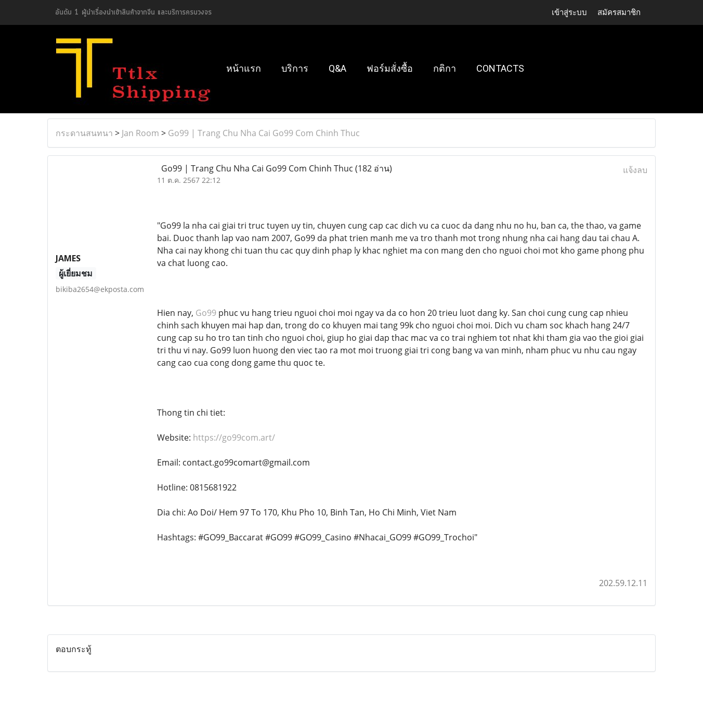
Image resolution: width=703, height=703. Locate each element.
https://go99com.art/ (234, 437)
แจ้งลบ (635, 170)
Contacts (500, 68)
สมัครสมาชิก (619, 12)
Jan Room (140, 133)
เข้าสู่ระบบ (569, 12)
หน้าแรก (243, 68)
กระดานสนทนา (84, 133)
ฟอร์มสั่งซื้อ (390, 68)
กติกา (444, 68)
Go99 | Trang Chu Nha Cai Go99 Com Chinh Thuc (264, 133)
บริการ (294, 68)
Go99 (206, 313)
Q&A (337, 68)
